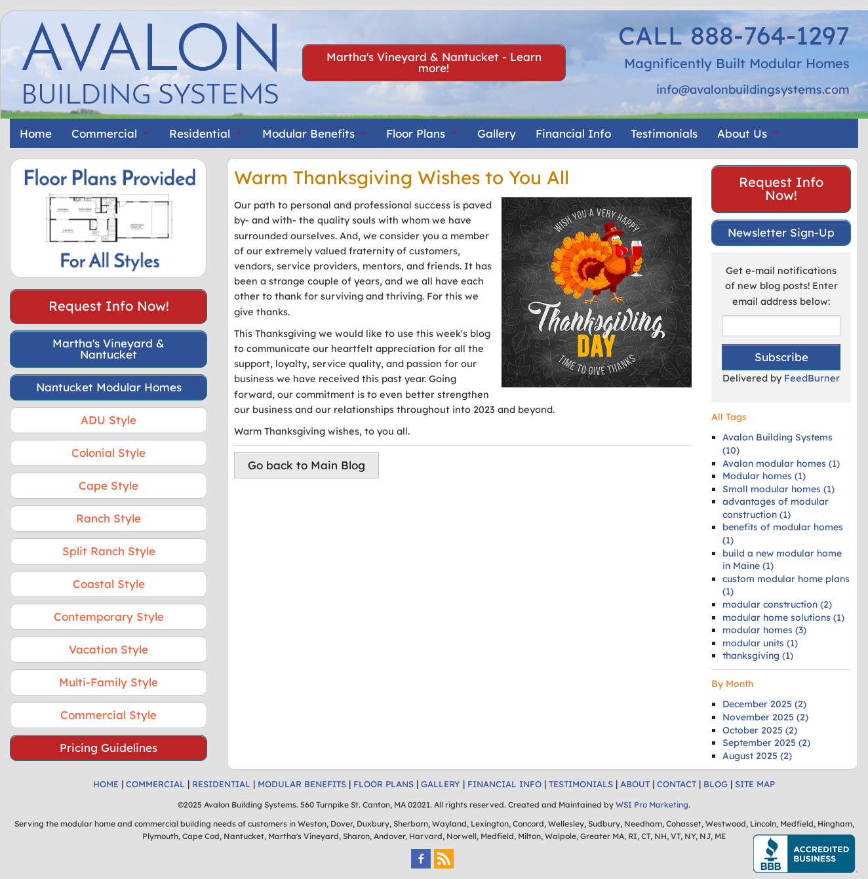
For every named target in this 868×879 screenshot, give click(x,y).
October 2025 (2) (759, 730)
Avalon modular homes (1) (781, 463)
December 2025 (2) (764, 704)
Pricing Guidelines (108, 747)
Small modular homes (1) (778, 489)
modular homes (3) (764, 630)
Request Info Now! (109, 306)
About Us (742, 133)
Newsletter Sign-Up (781, 232)
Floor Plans (415, 133)
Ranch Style (108, 518)
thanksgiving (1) (757, 655)
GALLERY (440, 784)
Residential (199, 133)
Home (36, 133)
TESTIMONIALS (581, 784)
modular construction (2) (777, 604)
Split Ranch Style (108, 551)
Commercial (104, 133)
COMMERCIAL (155, 784)
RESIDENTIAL (221, 784)
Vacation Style (108, 649)
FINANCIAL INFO (504, 784)
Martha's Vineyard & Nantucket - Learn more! (434, 62)
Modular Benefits (308, 133)
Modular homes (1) (764, 476)
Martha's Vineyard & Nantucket (108, 348)
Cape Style (108, 485)
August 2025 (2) (757, 756)
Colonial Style (108, 452)
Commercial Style (108, 715)
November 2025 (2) (765, 717)
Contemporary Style (109, 616)
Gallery (496, 133)
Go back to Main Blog (306, 465)
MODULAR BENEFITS (302, 784)
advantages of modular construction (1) (775, 508)
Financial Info (573, 133)
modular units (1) (760, 643)
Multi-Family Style (108, 682)
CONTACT (676, 784)
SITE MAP (755, 784)
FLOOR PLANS (383, 784)
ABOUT (635, 784)
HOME (106, 784)
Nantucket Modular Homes (109, 387)
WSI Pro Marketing (652, 805)
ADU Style (108, 420)
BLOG (715, 784)
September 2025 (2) (766, 743)
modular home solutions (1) (783, 617)
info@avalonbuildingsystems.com (753, 89)
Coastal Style (109, 584)
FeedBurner (812, 378)
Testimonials (664, 133)
